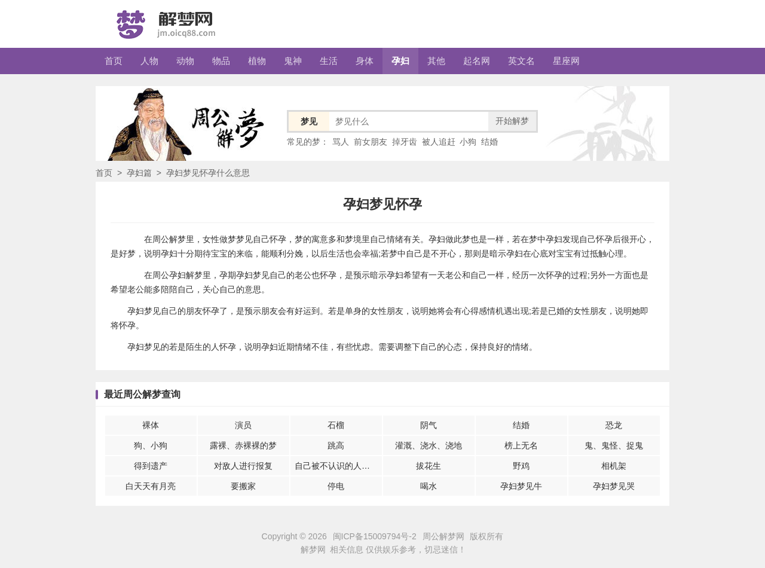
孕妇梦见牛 (521, 486)
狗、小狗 (150, 445)
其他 (436, 61)
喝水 (428, 486)
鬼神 (293, 61)
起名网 (476, 61)
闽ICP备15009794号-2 (375, 536)
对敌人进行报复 (243, 466)
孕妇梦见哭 (614, 486)
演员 (243, 425)
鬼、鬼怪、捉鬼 (614, 445)
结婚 (489, 141)
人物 (149, 61)
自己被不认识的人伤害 (336, 466)
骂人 (340, 141)
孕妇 (400, 61)
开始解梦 (512, 121)
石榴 (336, 425)
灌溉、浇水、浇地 (428, 445)
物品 (221, 61)
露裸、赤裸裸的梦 (243, 445)
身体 (365, 61)
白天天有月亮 (151, 486)
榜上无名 (521, 445)
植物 (257, 61)
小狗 (468, 141)
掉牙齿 (404, 141)
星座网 (566, 61)
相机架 (613, 466)
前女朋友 (370, 141)
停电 (336, 486)
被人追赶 (438, 141)
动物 (185, 61)
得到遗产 (150, 466)
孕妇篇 (139, 173)
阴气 (428, 425)
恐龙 (613, 425)
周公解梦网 (443, 536)
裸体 (150, 425)
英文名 (521, 61)
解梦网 (313, 549)
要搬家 (243, 486)
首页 (114, 61)
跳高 (336, 445)
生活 (329, 61)
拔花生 (428, 466)
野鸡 (521, 466)
